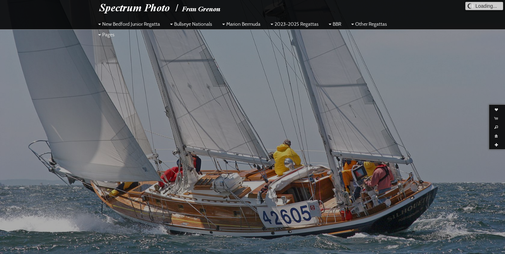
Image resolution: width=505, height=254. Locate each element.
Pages (106, 34)
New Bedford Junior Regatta (128, 24)
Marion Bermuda (240, 24)
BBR (334, 24)
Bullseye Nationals (190, 24)
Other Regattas (368, 24)
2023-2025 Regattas (294, 24)
